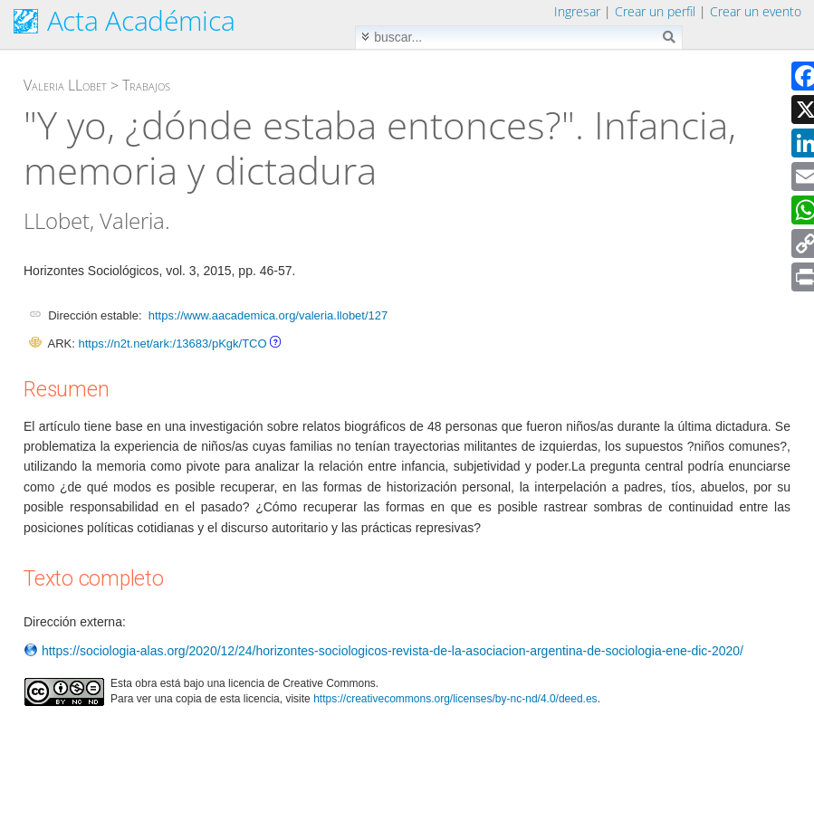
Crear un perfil (655, 11)
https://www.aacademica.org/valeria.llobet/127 (268, 315)
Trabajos (146, 85)
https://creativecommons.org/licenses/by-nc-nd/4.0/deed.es (455, 698)
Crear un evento (755, 11)
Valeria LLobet (65, 85)
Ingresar (577, 11)
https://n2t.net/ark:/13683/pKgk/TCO (172, 343)
